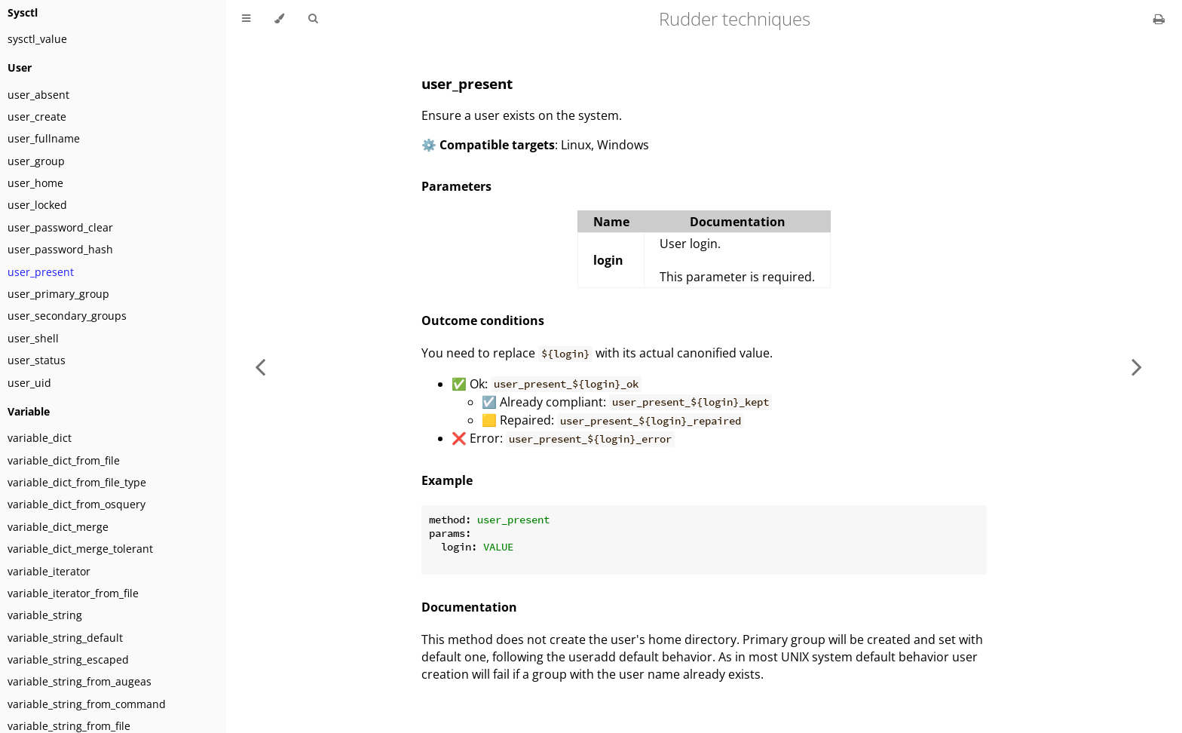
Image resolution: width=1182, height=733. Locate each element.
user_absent (38, 94)
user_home (35, 183)
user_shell (33, 338)
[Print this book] (1159, 19)
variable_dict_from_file (64, 460)
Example (447, 480)
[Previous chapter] (260, 366)
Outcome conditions (482, 320)
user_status (37, 360)
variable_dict (40, 438)
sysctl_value (37, 39)
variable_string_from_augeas (80, 681)
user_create (37, 116)
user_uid (29, 383)
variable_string (45, 615)
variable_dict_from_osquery (76, 504)
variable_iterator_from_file (73, 593)
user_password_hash (60, 249)
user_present (41, 272)
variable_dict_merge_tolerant (80, 548)
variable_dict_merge (58, 527)
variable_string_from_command (87, 704)
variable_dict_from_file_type (77, 482)
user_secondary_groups (67, 315)
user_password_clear (60, 227)
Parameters (456, 186)
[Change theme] (279, 19)
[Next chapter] (1137, 366)
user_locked (37, 205)
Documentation (469, 607)
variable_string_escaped (68, 659)
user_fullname (44, 138)
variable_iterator (49, 571)
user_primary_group (58, 294)
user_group (36, 161)
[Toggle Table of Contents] (246, 19)
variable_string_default (65, 637)
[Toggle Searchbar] (312, 19)
